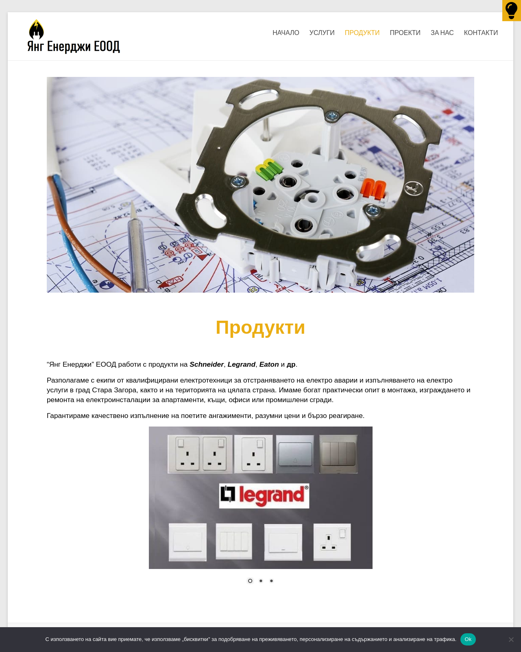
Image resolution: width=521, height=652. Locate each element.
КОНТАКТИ (481, 32)
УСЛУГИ (322, 32)
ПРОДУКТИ (362, 32)
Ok (467, 639)
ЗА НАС (442, 32)
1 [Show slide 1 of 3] (250, 581)
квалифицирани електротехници (179, 380)
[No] (511, 639)
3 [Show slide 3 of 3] (271, 581)
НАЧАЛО (285, 32)
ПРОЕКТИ (405, 32)
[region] (261, 510)
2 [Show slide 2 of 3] (260, 581)
